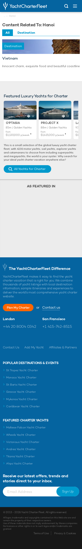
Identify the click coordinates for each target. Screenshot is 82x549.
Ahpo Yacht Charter (19, 463)
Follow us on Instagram (25, 336)
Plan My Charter (18, 307)
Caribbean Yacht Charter (23, 406)
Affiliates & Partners (63, 347)
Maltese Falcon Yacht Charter (26, 427)
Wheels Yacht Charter (21, 435)
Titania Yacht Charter (20, 456)
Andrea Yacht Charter (21, 449)
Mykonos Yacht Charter (21, 399)
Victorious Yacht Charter (22, 442)
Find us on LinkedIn (34, 336)
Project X (49, 123)
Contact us (51, 307)
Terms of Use (41, 533)
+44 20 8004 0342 (19, 326)
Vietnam (10, 58)
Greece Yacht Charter (21, 392)
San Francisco (53, 319)
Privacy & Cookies (65, 533)
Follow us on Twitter (15, 336)
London (9, 319)
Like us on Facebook (6, 336)
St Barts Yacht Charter (21, 384)
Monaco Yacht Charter (21, 377)
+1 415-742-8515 (57, 326)
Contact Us (11, 347)
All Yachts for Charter (29, 169)
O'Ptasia (13, 123)
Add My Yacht (34, 347)
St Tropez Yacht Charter (22, 370)
